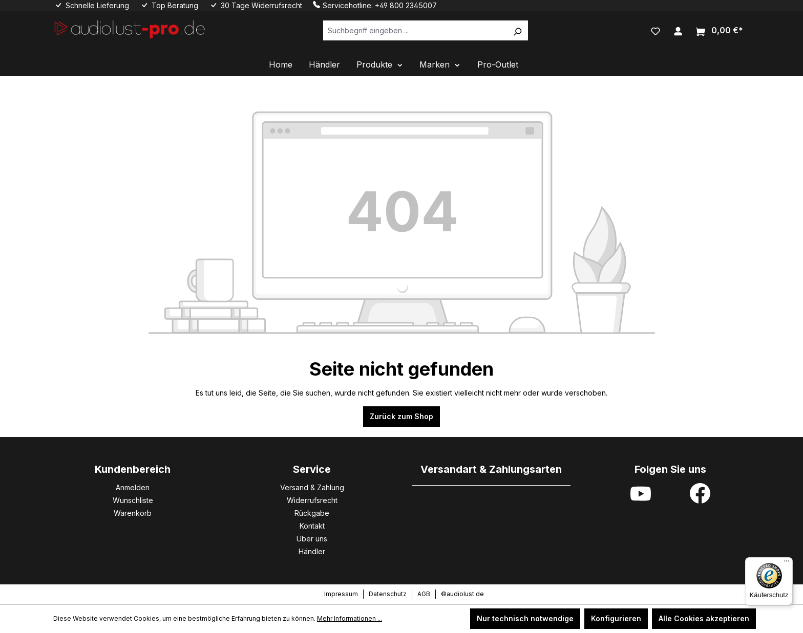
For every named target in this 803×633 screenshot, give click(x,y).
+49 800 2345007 (406, 5)
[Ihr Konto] (678, 30)
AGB (423, 594)
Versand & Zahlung (312, 487)
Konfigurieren (616, 618)
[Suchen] (517, 30)
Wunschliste (133, 500)
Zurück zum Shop (401, 416)
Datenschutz (388, 594)
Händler (312, 551)
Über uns (312, 538)
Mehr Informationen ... (349, 618)
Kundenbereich (133, 469)
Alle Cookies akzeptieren (704, 618)
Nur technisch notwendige (525, 618)
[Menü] (786, 563)
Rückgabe (311, 513)
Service (312, 469)
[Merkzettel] (655, 30)
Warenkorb (133, 513)
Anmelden (133, 487)
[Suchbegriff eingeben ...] (415, 30)
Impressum (341, 594)
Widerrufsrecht (312, 500)
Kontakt (312, 525)
